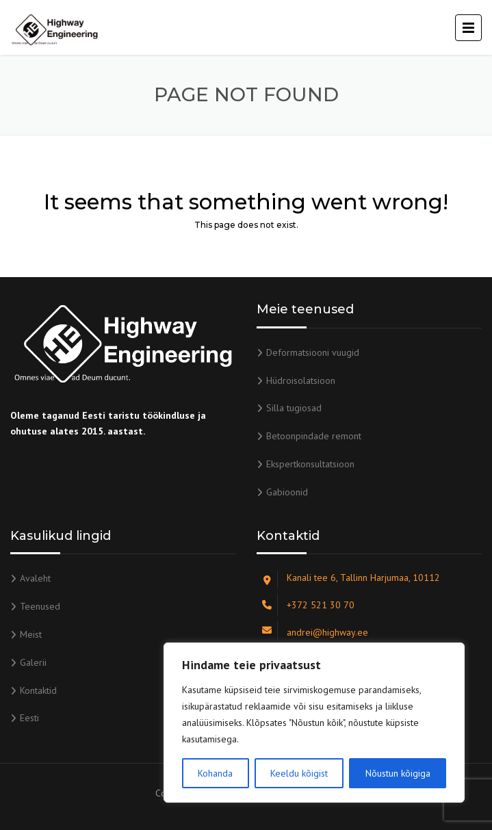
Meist (31, 634)
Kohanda (215, 773)
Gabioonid (287, 492)
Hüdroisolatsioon (300, 380)
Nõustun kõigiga (397, 773)
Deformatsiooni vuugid (312, 352)
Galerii (33, 662)
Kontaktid (38, 690)
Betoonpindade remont (313, 436)
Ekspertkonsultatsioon (310, 464)
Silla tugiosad (294, 408)
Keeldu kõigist (299, 773)
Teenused (40, 606)
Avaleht (35, 578)
